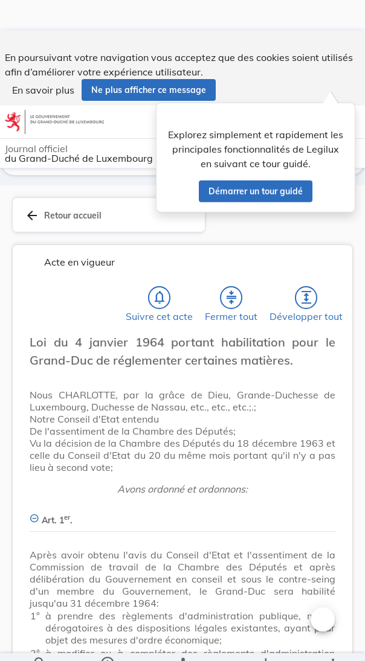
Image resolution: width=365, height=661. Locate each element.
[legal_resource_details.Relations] (182, 641)
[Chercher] (39, 641)
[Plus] (332, 641)
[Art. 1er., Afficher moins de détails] (182, 515)
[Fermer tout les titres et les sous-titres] (231, 300)
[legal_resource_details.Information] (107, 641)
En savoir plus (43, 59)
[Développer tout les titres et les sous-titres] (306, 300)
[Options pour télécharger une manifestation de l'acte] (265, 641)
